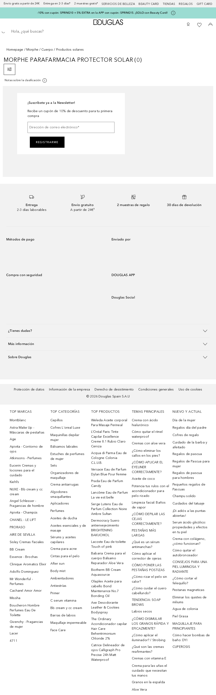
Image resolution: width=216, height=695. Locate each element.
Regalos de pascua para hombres (187, 475)
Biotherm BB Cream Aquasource (106, 572)
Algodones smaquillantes (60, 494)
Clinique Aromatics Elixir (28, 564)
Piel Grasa (180, 616)
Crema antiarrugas (64, 484)
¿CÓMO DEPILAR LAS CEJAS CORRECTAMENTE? (148, 519)
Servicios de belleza (118, 4)
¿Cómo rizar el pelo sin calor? (149, 579)
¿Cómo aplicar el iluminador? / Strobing (148, 637)
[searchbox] (108, 31)
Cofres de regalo (186, 435)
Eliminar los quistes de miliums (190, 599)
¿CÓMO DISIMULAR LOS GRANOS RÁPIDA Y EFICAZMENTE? (150, 623)
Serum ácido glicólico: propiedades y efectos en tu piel (190, 527)
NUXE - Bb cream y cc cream (26, 491)
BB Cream (17, 549)
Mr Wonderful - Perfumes (21, 581)
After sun (57, 564)
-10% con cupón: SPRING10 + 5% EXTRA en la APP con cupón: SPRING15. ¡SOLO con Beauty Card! (102, 12)
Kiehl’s (14, 482)
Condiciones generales (156, 389)
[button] (108, 330)
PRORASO (17, 527)
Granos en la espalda (148, 682)
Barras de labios (63, 615)
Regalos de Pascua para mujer (191, 463)
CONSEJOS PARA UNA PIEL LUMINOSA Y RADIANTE (190, 567)
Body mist (57, 571)
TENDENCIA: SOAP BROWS (146, 602)
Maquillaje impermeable (68, 623)
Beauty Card (149, 4)
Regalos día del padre (190, 428)
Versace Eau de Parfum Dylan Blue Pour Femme (109, 471)
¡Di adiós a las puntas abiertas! (189, 513)
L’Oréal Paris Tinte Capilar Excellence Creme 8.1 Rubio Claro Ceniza (108, 439)
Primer (55, 593)
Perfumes (57, 511)
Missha (15, 598)
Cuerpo (47, 50)
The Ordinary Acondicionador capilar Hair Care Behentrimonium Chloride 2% (109, 628)
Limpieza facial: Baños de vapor (149, 505)
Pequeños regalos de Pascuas (189, 487)
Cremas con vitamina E (149, 658)
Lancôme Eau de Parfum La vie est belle (109, 495)
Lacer (14, 633)
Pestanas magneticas (188, 590)
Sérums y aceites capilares (63, 539)
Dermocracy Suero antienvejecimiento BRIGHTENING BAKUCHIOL (105, 528)
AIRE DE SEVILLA (22, 535)
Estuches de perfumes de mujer (67, 456)
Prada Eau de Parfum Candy (107, 483)
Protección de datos (29, 389)
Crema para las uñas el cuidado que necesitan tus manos (149, 670)
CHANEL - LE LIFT (23, 520)
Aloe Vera (139, 690)
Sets (53, 465)
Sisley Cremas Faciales (27, 542)
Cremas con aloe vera (148, 443)
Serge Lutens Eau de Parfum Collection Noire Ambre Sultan (109, 509)
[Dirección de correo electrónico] (71, 127)
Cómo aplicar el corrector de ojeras (146, 556)
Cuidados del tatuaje (188, 503)
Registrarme (47, 142)
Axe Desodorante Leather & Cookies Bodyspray (105, 607)
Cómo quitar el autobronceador (185, 552)
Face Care (58, 630)
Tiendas (169, 4)
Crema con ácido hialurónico (145, 422)
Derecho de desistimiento (114, 389)
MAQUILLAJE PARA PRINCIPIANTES (187, 626)
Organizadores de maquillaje (64, 475)
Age (13, 439)
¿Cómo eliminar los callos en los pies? (146, 453)
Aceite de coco (143, 479)
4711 (13, 641)
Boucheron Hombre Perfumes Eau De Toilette (25, 610)
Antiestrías (58, 586)
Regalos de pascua (187, 454)
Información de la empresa (69, 389)
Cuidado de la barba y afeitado (190, 444)
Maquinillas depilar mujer (64, 437)
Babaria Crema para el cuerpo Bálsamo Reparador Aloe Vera (108, 558)
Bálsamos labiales (64, 447)
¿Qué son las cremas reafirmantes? (148, 649)
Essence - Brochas (24, 557)
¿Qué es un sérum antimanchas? (146, 544)
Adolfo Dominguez (24, 572)
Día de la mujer (184, 420)
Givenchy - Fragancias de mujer (26, 624)
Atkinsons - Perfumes (26, 458)
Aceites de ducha (63, 518)
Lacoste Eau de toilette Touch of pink (108, 544)
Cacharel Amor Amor (26, 591)
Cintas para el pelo (65, 556)
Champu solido (184, 496)
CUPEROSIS (181, 647)
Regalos (186, 4)
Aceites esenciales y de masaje (68, 528)
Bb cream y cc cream (66, 608)
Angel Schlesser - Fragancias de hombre (27, 503)
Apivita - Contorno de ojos (26, 449)
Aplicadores (59, 503)
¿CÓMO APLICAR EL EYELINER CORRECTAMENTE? (147, 467)
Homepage (14, 50)
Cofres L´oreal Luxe (65, 428)
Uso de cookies (190, 389)
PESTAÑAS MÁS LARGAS (144, 533)
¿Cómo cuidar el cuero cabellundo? (149, 590)
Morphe (32, 50)
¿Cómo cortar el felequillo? (185, 580)
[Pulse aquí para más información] (173, 12)
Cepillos (56, 420)
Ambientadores (62, 578)
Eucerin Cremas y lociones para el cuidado (23, 470)
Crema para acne (63, 549)
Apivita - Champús (23, 512)
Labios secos (142, 611)
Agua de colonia (185, 609)
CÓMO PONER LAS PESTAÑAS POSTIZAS (148, 567)
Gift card (205, 4)
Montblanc (18, 420)
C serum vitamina (63, 601)
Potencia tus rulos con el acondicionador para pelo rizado (150, 491)
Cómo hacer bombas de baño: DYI (191, 637)
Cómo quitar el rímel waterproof (147, 434)
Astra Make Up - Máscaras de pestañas (27, 430)
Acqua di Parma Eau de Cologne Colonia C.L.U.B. (109, 458)
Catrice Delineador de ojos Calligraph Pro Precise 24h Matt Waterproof (108, 652)
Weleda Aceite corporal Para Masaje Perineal (109, 422)
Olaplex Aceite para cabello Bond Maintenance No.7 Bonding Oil (106, 588)
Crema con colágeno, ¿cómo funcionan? (189, 541)
